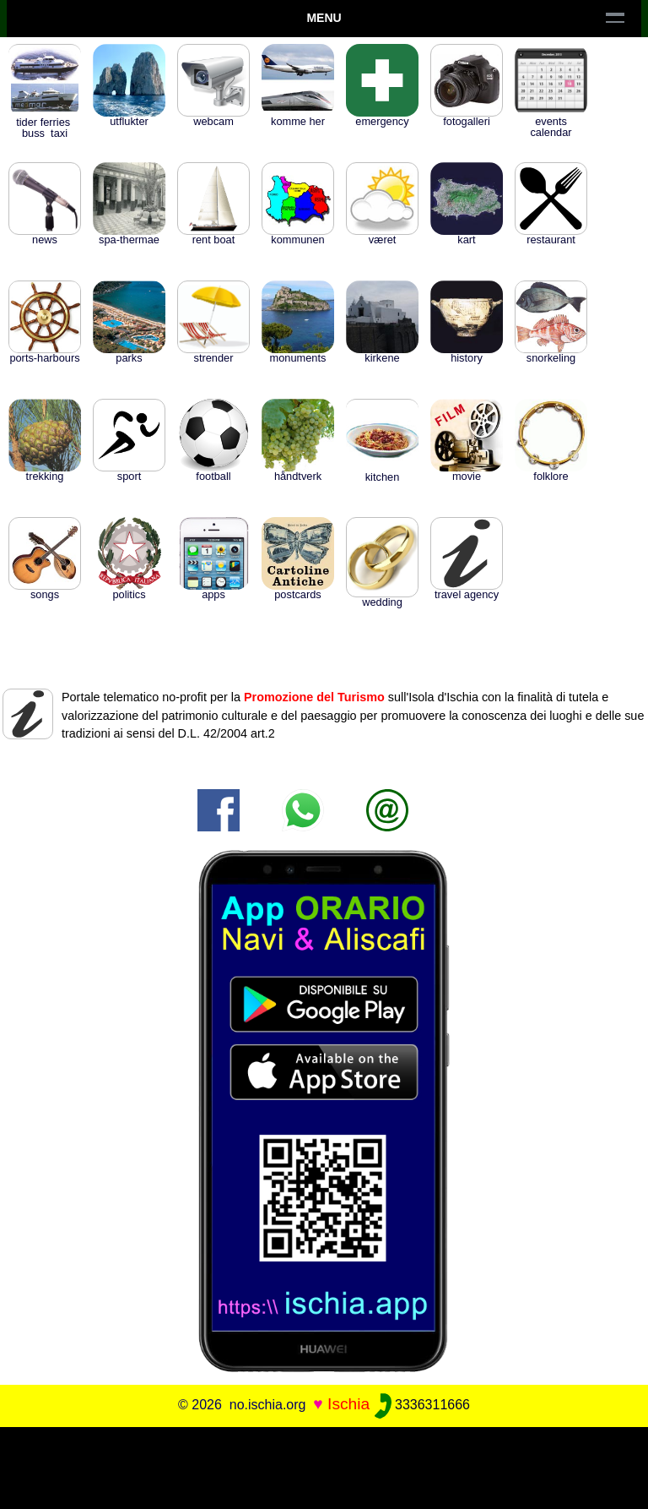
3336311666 (422, 1404)
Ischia (348, 1404)
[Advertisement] (324, 1465)
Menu (323, 18)
